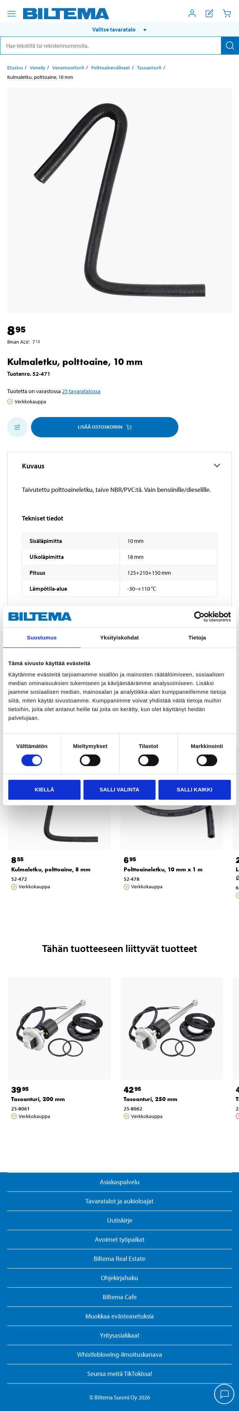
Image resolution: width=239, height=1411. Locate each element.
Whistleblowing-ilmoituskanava (119, 1354)
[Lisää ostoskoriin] (17, 427)
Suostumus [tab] (42, 637)
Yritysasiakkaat (120, 1335)
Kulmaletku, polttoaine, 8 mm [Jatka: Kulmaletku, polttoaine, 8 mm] (50, 869)
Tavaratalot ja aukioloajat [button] (119, 1201)
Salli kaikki (194, 789)
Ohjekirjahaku (119, 1278)
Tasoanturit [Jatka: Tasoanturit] (149, 67)
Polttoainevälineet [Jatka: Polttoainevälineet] (110, 67)
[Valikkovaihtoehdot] (11, 14)
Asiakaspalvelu (120, 1182)
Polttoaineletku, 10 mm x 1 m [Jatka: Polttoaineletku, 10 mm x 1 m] (163, 869)
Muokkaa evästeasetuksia (119, 1316)
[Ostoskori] (226, 13)
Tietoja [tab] (197, 637)
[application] (224, 1394)
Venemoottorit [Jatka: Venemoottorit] (68, 67)
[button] (119, 29)
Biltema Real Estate (119, 1258)
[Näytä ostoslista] (209, 13)
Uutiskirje (119, 1220)
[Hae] (230, 46)
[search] (119, 46)
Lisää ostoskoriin (105, 427)
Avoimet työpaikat (120, 1239)
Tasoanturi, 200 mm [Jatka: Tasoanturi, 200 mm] (38, 1099)
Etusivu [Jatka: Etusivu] (15, 67)
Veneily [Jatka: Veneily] (37, 67)
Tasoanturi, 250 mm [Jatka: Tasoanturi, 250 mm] (150, 1099)
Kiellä (44, 789)
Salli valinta (119, 789)
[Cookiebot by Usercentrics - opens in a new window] (199, 616)
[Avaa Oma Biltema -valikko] (192, 13)
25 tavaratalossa (81, 391)
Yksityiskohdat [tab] (119, 637)
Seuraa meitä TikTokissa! (119, 1373)
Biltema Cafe (120, 1297)
